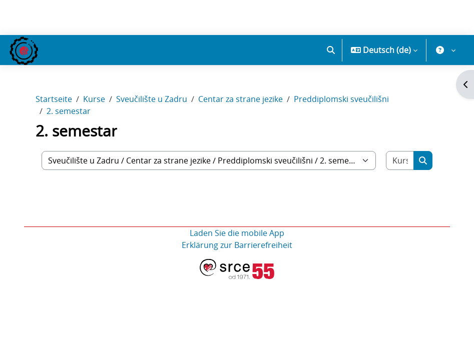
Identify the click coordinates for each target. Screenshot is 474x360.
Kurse (94, 99)
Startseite (54, 99)
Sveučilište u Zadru (151, 99)
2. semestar (69, 111)
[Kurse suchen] (400, 160)
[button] (331, 50)
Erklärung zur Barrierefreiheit (237, 245)
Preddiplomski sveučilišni (341, 99)
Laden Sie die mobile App (237, 233)
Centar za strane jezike (240, 99)
